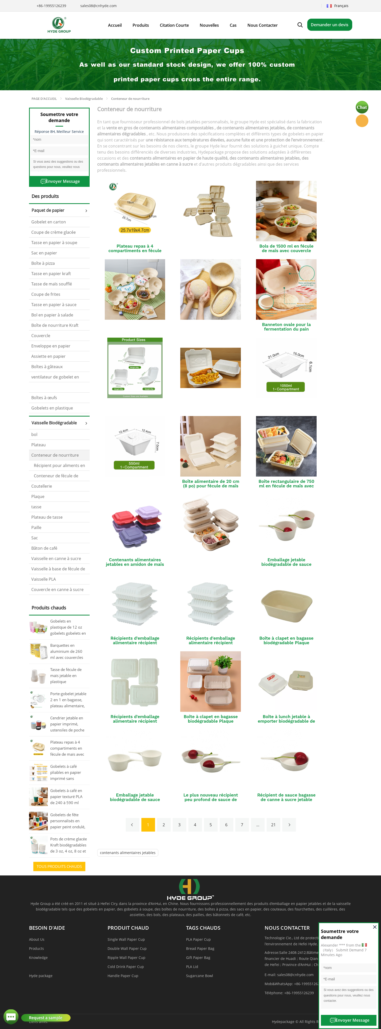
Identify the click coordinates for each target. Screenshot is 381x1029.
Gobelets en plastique (52, 408)
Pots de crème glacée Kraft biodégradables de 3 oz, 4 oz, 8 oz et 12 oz (68, 845)
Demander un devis (329, 24)
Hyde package (41, 975)
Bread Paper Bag (200, 948)
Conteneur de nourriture (130, 98)
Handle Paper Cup (123, 975)
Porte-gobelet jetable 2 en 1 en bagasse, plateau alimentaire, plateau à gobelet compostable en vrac (68, 700)
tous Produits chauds (59, 866)
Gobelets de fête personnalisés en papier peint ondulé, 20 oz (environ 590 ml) (67, 821)
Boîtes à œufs (44, 397)
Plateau (38, 445)
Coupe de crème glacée (53, 232)
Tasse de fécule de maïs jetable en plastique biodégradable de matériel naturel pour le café (66, 676)
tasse (36, 507)
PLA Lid (192, 966)
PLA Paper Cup (198, 939)
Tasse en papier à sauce (54, 304)
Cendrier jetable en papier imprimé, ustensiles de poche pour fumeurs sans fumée (67, 724)
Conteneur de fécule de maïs (54, 477)
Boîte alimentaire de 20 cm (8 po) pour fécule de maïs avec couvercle (210, 486)
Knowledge (38, 957)
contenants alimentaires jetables (128, 852)
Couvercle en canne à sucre (57, 589)
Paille (36, 527)
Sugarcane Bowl (199, 975)
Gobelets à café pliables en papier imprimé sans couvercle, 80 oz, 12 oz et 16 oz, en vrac (67, 773)
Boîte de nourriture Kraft (55, 325)
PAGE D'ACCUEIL (44, 98)
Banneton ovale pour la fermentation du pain (286, 326)
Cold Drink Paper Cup (126, 966)
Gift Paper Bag (198, 957)
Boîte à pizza (43, 263)
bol (34, 434)
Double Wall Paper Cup (127, 948)
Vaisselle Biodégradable (84, 98)
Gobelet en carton (48, 222)
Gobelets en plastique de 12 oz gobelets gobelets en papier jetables (68, 628)
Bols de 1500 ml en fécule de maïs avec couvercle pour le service (286, 250)
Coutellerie (41, 486)
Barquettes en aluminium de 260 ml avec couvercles (66, 651)
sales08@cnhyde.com (98, 5)
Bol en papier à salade (52, 315)
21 (273, 825)
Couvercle (40, 335)
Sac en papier (44, 253)
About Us (36, 939)
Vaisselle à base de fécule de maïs (58, 570)
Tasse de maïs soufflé (51, 284)
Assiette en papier (48, 356)
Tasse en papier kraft (51, 273)
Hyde (362, 120)
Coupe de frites (45, 294)
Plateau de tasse (47, 517)
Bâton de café (44, 548)
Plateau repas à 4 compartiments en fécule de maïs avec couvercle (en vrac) (67, 749)
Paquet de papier (48, 210)
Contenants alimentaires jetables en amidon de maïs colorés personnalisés (135, 564)
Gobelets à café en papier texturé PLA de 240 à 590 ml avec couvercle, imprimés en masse (67, 797)
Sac (34, 538)
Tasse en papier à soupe (54, 242)
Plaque (37, 496)
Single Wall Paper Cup (126, 939)
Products (36, 948)
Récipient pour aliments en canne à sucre (58, 467)
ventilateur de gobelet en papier (55, 378)
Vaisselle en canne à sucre (56, 558)
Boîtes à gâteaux (47, 366)
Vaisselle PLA (43, 579)
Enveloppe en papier (50, 346)
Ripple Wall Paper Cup (126, 957)
